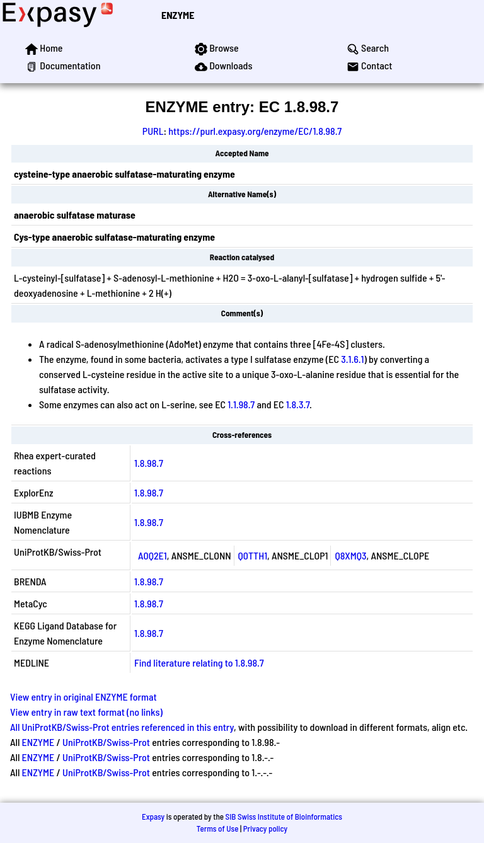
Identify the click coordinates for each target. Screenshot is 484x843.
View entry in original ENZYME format (83, 696)
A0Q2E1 (152, 555)
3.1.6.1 (352, 359)
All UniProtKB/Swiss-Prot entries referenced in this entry (122, 727)
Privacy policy (265, 828)
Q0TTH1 (253, 555)
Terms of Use (218, 828)
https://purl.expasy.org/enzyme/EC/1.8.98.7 (255, 131)
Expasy (153, 816)
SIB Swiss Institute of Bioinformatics (284, 816)
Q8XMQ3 (350, 555)
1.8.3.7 (297, 404)
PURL (153, 131)
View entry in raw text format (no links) (86, 712)
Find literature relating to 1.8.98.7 (199, 662)
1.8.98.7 (148, 463)
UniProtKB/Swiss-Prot (106, 742)
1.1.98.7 (241, 404)
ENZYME (177, 15)
